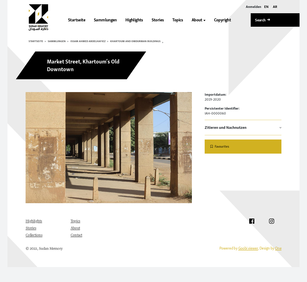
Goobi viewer (248, 248)
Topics (75, 221)
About (199, 20)
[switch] (243, 146)
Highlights (34, 221)
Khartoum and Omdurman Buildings (135, 41)
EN (266, 6)
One (278, 248)
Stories (31, 228)
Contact (76, 235)
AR (275, 6)
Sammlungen (57, 41)
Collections (34, 235)
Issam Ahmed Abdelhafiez (88, 41)
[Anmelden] (253, 6)
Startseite (36, 41)
